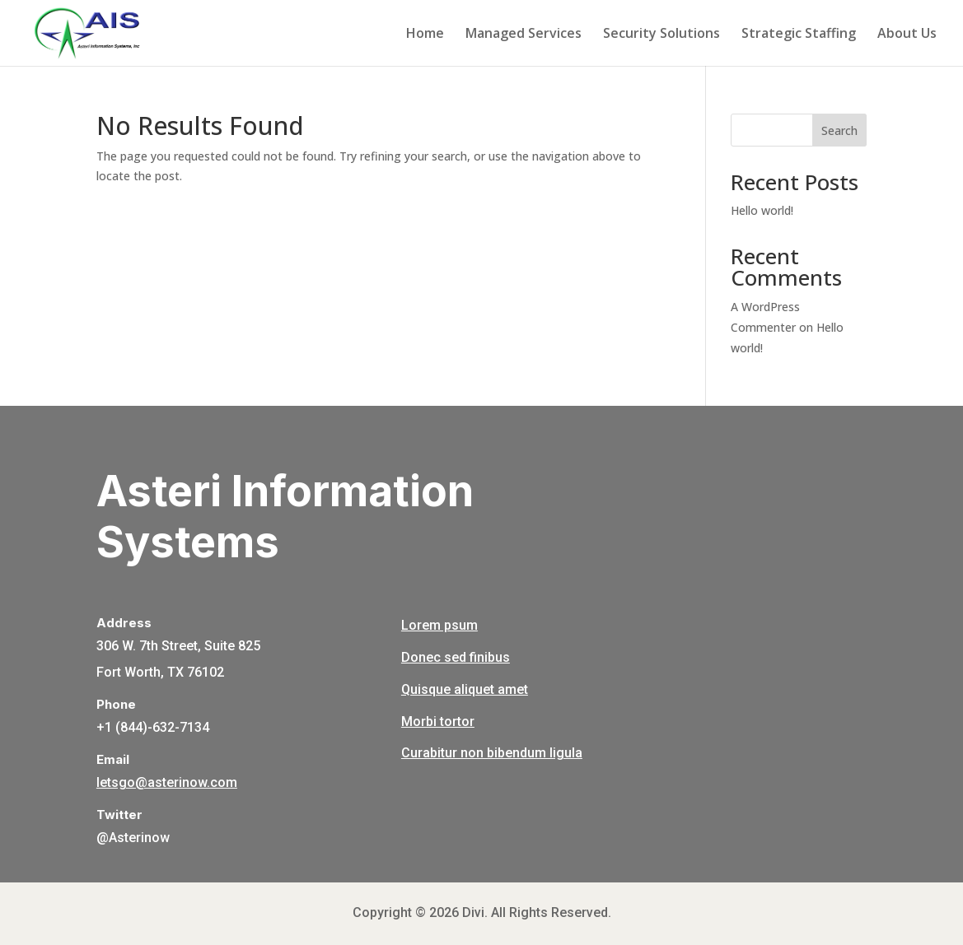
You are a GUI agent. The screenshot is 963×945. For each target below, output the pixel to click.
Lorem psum (439, 625)
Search (839, 130)
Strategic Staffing (798, 34)
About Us (907, 34)
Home (425, 34)
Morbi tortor (437, 721)
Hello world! (762, 210)
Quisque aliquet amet (464, 689)
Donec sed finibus (455, 657)
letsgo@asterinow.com (166, 782)
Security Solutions (661, 34)
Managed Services (523, 34)
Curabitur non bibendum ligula (491, 753)
